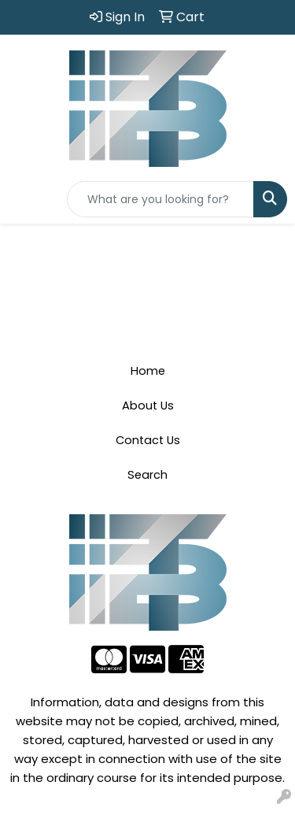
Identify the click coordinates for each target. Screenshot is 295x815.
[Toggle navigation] (24, 199)
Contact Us (148, 440)
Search (147, 475)
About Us (148, 405)
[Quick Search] (160, 199)
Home (148, 371)
